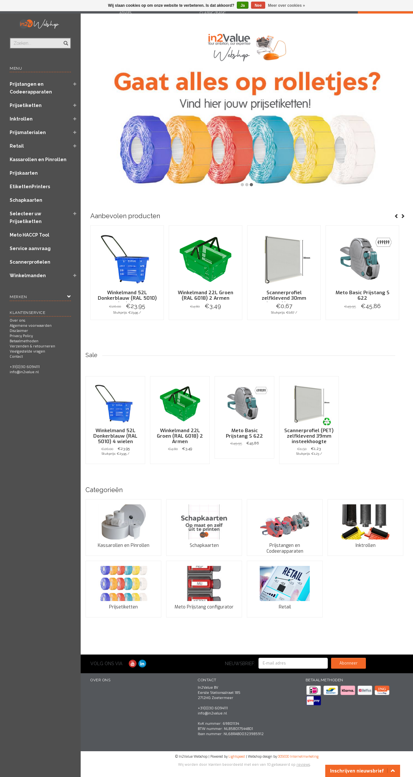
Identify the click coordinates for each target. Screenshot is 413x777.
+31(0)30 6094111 (25, 366)
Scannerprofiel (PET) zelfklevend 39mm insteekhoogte (309, 436)
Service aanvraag (30, 248)
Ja (242, 5)
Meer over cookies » (286, 5)
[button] (74, 84)
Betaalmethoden (24, 341)
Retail (17, 146)
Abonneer (348, 663)
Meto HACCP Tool (29, 235)
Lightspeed (236, 756)
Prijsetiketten (26, 105)
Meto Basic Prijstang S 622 (362, 295)
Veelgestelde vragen (27, 351)
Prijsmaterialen (28, 132)
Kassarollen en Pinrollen (38, 159)
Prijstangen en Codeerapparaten (31, 88)
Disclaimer (19, 330)
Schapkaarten (26, 200)
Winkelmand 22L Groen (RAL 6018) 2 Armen (205, 295)
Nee (258, 5)
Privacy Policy (21, 336)
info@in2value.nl (24, 372)
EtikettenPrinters (30, 186)
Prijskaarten (24, 173)
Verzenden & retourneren (32, 346)
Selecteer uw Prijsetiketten (26, 217)
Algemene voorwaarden (31, 325)
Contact (16, 356)
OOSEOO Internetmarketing (298, 756)
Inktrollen (21, 118)
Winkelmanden (28, 275)
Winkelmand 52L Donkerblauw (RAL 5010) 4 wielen (127, 298)
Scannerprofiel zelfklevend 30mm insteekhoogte (284, 298)
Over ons (17, 320)
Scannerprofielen (30, 262)
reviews (303, 764)
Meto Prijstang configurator (204, 607)
